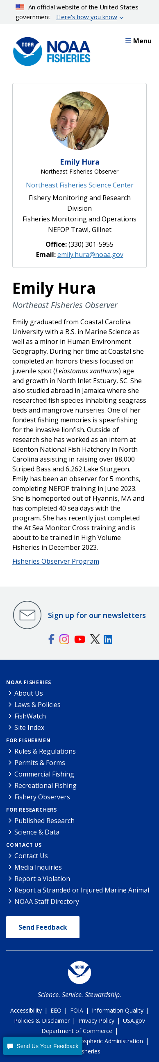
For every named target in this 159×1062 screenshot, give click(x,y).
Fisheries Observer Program (55, 561)
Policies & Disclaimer (42, 1020)
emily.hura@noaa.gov (90, 254)
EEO (55, 1010)
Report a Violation (42, 878)
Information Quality (117, 1010)
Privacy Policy (96, 1020)
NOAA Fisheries (28, 682)
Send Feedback (42, 927)
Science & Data (36, 832)
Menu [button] (138, 40)
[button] (42, 1046)
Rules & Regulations (45, 751)
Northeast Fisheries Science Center (80, 185)
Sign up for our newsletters (97, 615)
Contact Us (24, 844)
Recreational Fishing (45, 785)
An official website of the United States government (77, 12)
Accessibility (26, 1010)
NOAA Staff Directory (46, 901)
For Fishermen (28, 740)
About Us (28, 693)
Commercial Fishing (44, 774)
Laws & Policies (37, 704)
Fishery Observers (42, 796)
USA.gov (134, 1020)
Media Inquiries (38, 867)
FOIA (76, 1010)
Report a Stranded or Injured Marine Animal (81, 890)
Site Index (29, 727)
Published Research (44, 820)
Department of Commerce (76, 1031)
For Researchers (31, 809)
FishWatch (30, 716)
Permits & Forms (39, 762)
